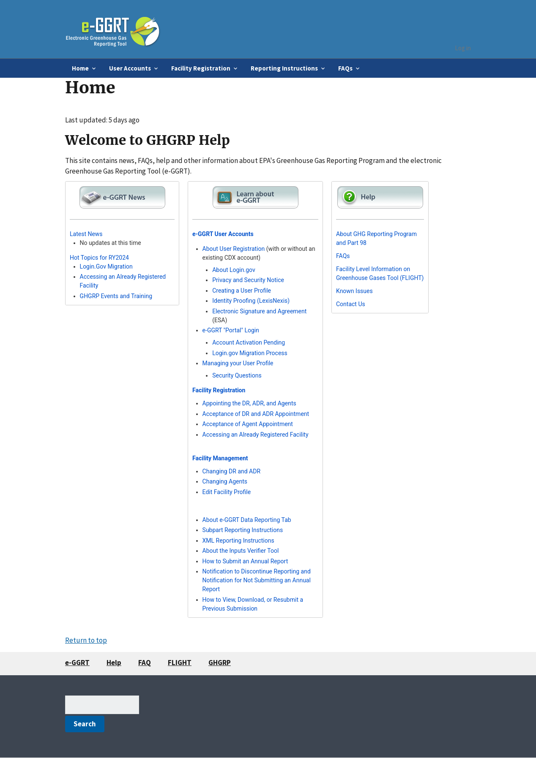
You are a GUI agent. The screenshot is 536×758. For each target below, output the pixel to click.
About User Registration (233, 248)
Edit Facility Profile (226, 492)
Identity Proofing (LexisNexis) (251, 300)
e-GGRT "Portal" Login (230, 330)
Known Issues (354, 291)
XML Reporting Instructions (238, 540)
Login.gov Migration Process (249, 353)
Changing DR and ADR (231, 471)
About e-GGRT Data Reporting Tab (246, 519)
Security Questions (237, 375)
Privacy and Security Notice (248, 280)
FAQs (343, 256)
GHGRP (219, 662)
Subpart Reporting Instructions (242, 530)
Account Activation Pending (248, 342)
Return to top (86, 640)
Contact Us (350, 304)
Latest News (86, 234)
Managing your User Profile (237, 363)
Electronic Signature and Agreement (259, 311)
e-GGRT (77, 662)
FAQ (144, 662)
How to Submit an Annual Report (245, 561)
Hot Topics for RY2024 (99, 257)
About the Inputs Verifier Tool (240, 550)
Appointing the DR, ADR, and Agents (249, 403)
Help (114, 662)
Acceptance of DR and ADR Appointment (255, 413)
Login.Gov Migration (106, 266)
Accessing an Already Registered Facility (255, 434)
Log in (463, 48)
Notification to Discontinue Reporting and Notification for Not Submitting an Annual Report (256, 580)
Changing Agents (224, 481)
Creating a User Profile (241, 290)
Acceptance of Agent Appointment (247, 424)
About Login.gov (233, 269)
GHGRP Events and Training (116, 296)
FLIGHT (179, 662)
